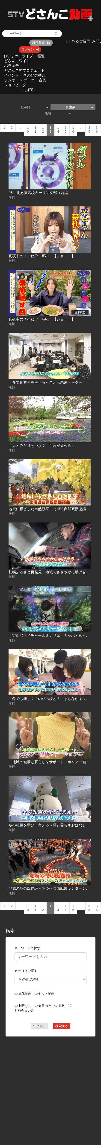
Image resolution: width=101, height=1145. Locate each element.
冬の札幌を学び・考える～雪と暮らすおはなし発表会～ (55, 825)
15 (66, 130)
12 (43, 130)
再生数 (79, 107)
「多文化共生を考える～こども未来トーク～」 (47, 382)
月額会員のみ (24, 1010)
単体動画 (24, 993)
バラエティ (13, 66)
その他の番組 (34, 75)
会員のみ (44, 1006)
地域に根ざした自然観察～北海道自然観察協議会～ (51, 509)
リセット (39, 1026)
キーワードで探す (27, 948)
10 (28, 130)
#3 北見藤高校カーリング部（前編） (40, 193)
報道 (41, 56)
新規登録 (41, 43)
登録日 (34, 107)
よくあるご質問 (77, 41)
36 (97, 130)
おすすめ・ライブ (18, 56)
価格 (58, 113)
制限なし (24, 1006)
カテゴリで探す (26, 971)
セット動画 (46, 993)
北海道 (28, 90)
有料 (61, 1006)
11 (35, 130)
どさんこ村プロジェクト (24, 70)
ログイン (30, 49)
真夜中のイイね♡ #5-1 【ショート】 (42, 256)
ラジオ (9, 80)
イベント (11, 75)
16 (73, 130)
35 (89, 130)
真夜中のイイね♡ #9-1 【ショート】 (42, 319)
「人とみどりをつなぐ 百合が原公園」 (42, 446)
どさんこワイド (17, 61)
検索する (61, 1026)
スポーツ (27, 80)
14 (58, 130)
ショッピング (15, 85)
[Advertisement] (43, 1084)
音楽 (42, 80)
